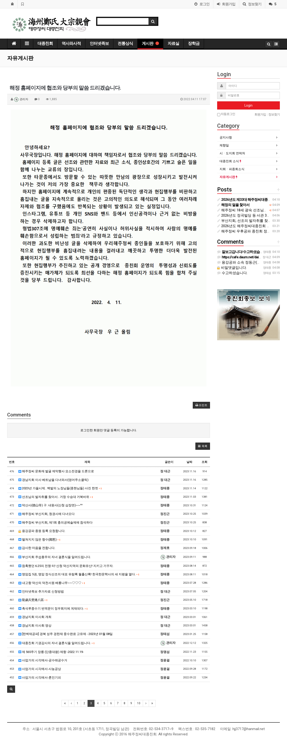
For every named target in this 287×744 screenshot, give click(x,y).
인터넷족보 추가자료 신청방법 (41, 591)
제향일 (224, 145)
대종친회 (45, 43)
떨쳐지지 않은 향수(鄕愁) (39, 539)
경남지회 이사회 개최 (34, 617)
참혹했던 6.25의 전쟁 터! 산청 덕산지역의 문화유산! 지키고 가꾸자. (65, 566)
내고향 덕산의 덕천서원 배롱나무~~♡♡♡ (51, 583)
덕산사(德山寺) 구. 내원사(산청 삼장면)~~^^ (50, 505)
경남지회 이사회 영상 (34, 625)
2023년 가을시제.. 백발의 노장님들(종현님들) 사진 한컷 (60, 488)
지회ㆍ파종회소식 (232, 169)
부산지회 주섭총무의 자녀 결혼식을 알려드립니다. (54, 557)
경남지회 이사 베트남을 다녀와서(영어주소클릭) (53, 480)
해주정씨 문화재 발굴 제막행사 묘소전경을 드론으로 (56, 471)
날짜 (189, 462)
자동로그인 (226, 114)
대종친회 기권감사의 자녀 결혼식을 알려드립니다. (56, 643)
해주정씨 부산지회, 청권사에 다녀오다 (46, 514)
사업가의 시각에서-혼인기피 (39, 677)
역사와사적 (71, 43)
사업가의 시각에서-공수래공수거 (42, 660)
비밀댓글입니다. (232, 267)
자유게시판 (228, 177)
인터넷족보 (99, 43)
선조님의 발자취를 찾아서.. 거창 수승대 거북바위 (55, 497)
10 (138, 703)
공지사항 (226, 137)
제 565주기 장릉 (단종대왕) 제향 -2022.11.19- (51, 652)
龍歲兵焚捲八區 (33, 600)
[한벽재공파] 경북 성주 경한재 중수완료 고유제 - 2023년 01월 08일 (65, 634)
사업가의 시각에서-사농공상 (39, 669)
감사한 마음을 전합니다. (36, 548)
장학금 (193, 43)
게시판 (150, 43)
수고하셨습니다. (232, 273)
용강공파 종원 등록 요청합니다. (41, 531)
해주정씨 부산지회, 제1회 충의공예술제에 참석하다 (55, 522)
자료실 (173, 43)
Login (248, 105)
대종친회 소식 (230, 161)
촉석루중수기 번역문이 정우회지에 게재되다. (53, 608)
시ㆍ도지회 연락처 (232, 153)
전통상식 (125, 43)
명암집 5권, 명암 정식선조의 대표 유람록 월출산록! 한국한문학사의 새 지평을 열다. (78, 574)
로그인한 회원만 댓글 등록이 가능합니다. (108, 430)
